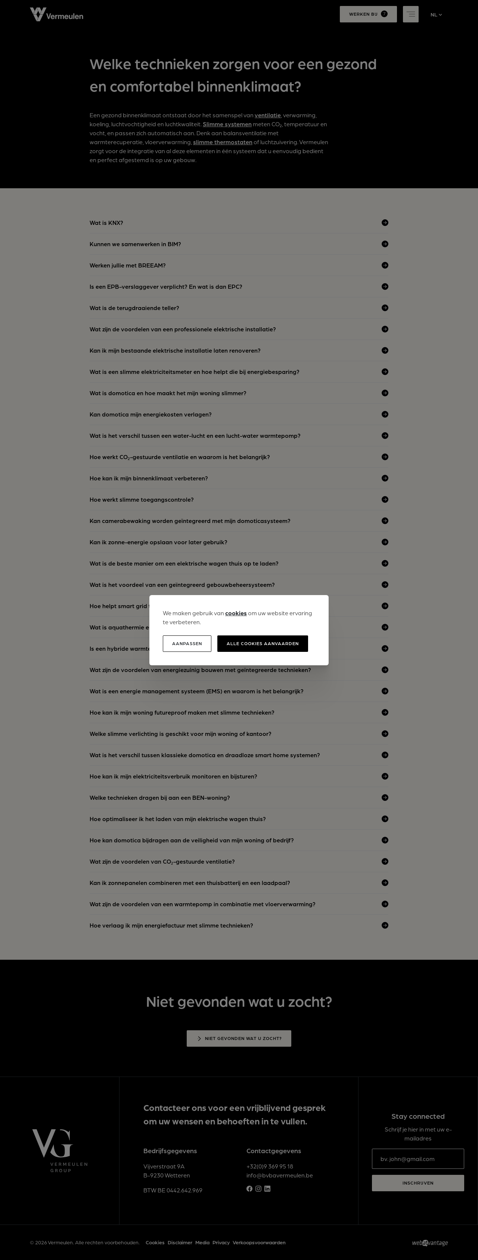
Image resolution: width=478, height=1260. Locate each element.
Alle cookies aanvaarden (263, 643)
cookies (236, 613)
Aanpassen (187, 643)
